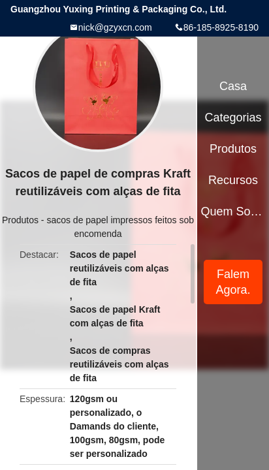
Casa (233, 86)
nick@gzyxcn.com (115, 27)
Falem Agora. (233, 282)
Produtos (20, 220)
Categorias (232, 117)
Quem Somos (233, 211)
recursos (233, 180)
